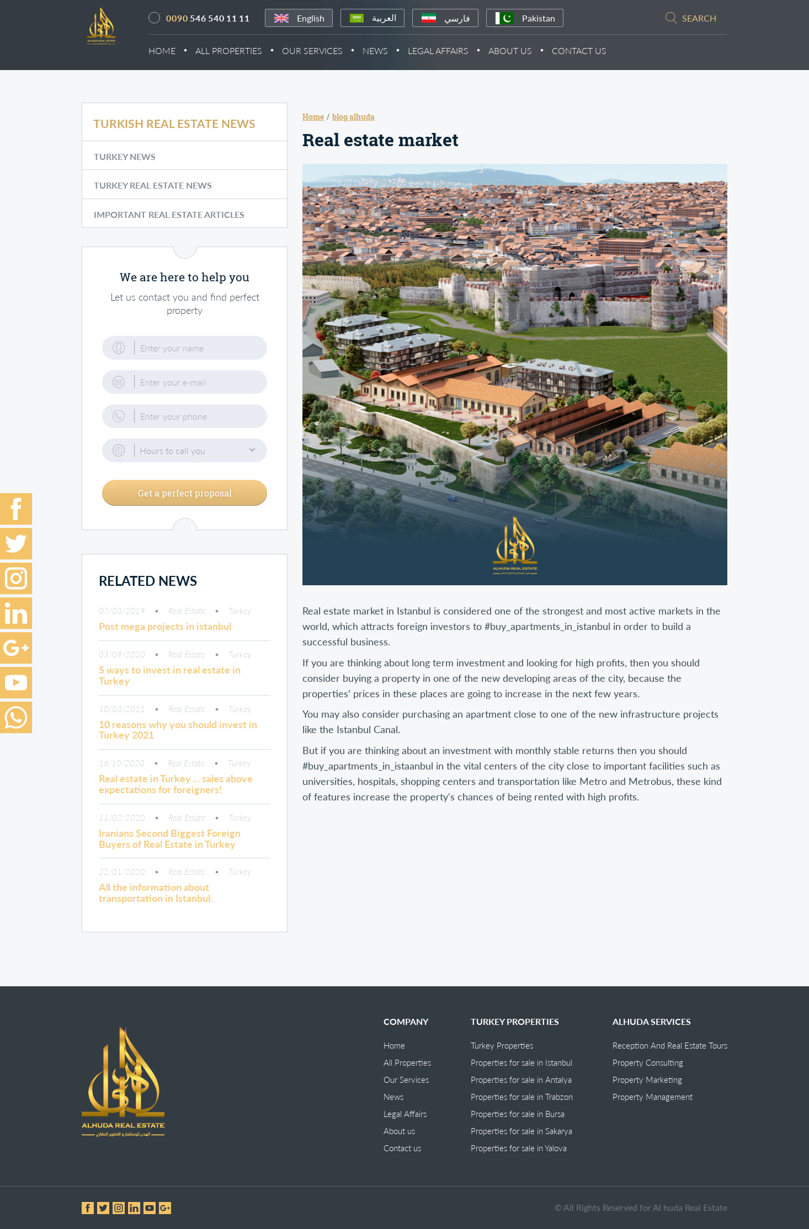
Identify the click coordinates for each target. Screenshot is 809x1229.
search (699, 19)
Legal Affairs (450, 51)
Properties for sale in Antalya (521, 1079)
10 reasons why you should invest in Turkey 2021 (178, 737)
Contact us (402, 1148)
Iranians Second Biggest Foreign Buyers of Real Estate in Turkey (170, 845)
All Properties (240, 51)
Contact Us (591, 51)
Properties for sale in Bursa (518, 1114)
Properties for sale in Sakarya (521, 1131)
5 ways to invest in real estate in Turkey (170, 682)
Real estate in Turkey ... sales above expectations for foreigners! (176, 791)
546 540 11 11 (220, 19)
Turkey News (125, 164)
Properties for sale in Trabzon (522, 1097)
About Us (522, 51)
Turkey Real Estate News (153, 193)
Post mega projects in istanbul (165, 633)
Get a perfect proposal (185, 499)
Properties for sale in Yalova (519, 1148)
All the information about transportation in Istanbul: (156, 899)
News (387, 51)
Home (174, 51)
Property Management (653, 1097)
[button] (185, 459)
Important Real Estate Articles (169, 222)
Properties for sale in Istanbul (521, 1062)
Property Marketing (647, 1079)
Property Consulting (648, 1062)
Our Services (324, 51)
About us (399, 1131)
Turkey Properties (502, 1045)
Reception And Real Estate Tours (670, 1045)
